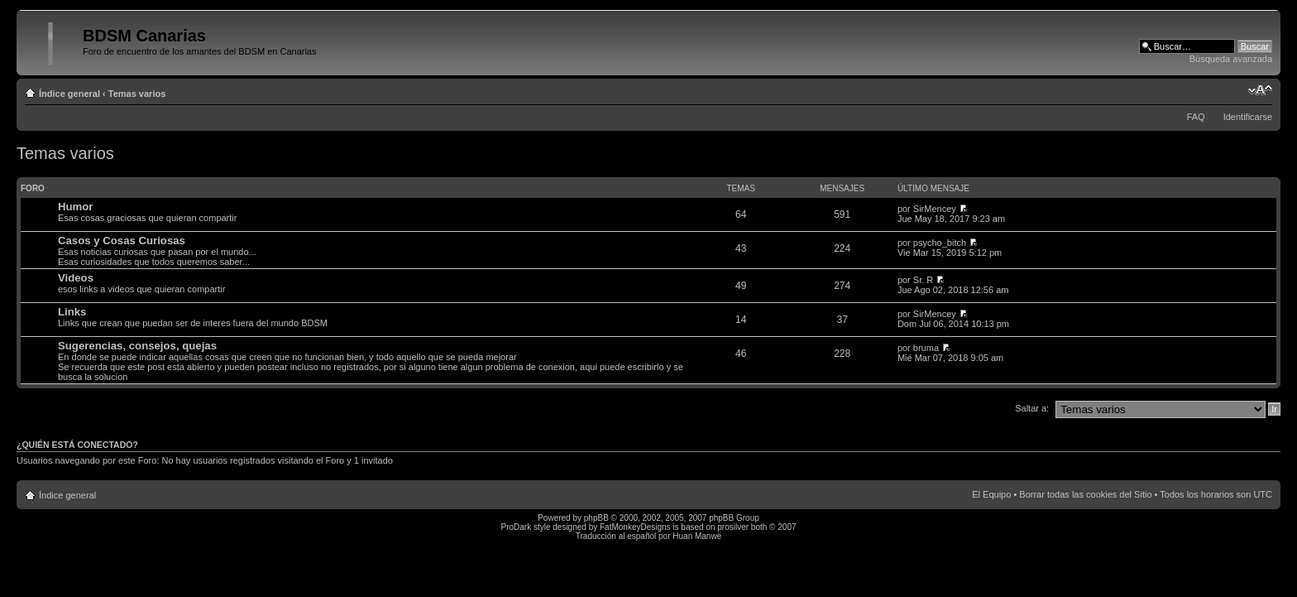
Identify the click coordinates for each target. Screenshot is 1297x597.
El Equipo (991, 494)
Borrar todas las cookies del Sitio (1085, 494)
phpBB (596, 517)
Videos (75, 278)
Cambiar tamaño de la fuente (1260, 90)
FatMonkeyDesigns (635, 527)
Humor (75, 206)
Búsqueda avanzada (1230, 59)
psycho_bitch (939, 243)
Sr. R (923, 280)
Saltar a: (1032, 408)
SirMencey (934, 209)
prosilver (733, 527)
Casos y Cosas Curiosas (121, 240)
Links (72, 312)
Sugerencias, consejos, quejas (137, 345)
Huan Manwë (696, 536)
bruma (926, 348)
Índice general (69, 94)
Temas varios (137, 94)
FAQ (1196, 117)
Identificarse (1247, 117)
